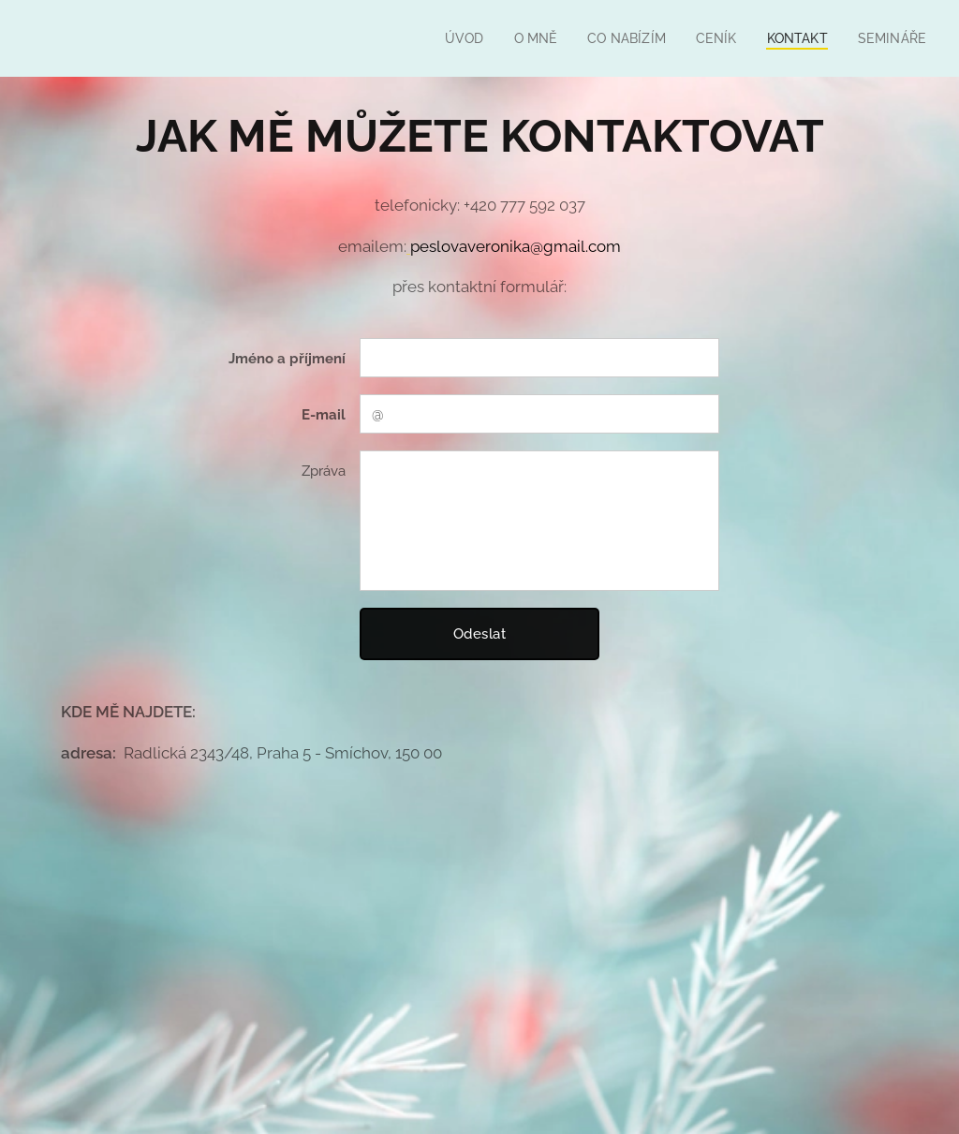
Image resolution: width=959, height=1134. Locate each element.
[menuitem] (450, 38)
